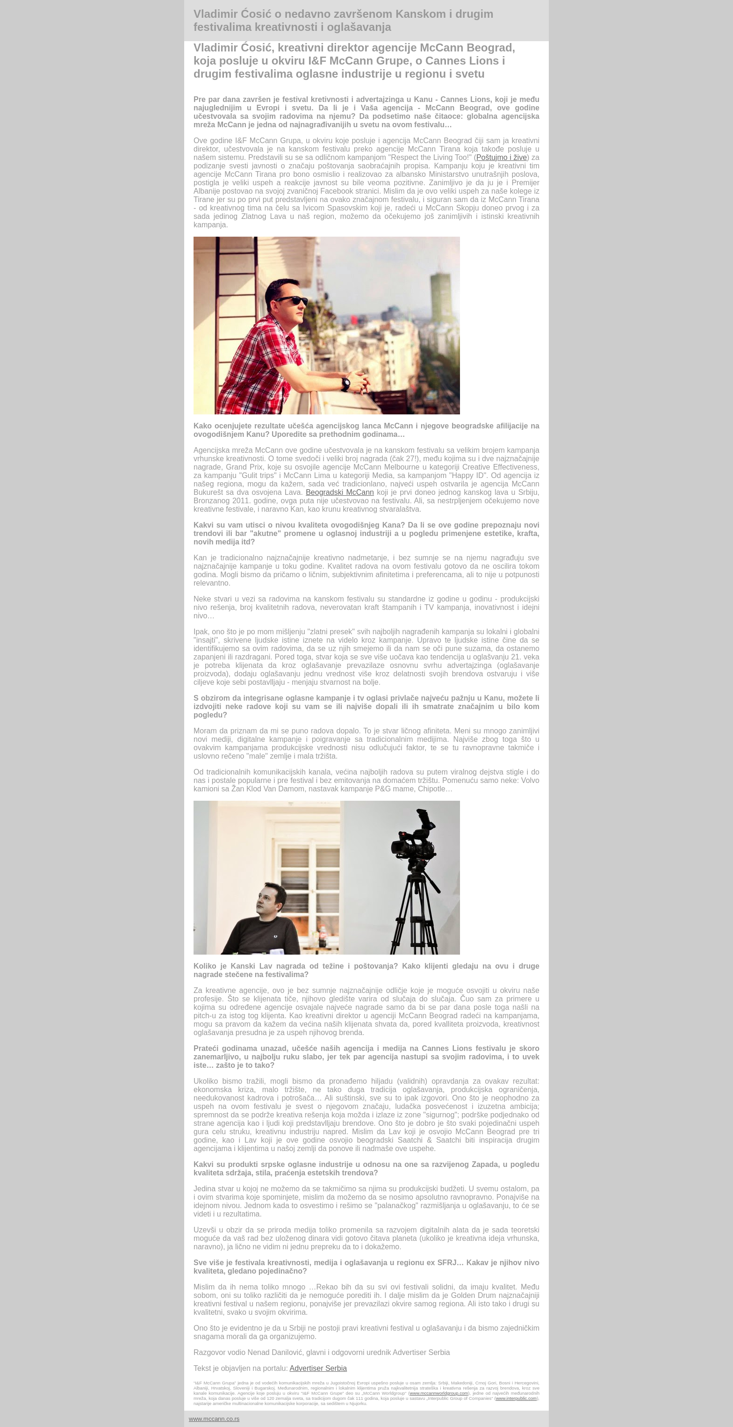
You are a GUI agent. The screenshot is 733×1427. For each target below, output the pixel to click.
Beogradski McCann (340, 492)
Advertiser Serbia (318, 1368)
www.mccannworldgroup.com (439, 1393)
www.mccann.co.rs (214, 1418)
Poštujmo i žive (501, 157)
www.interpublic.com (516, 1398)
